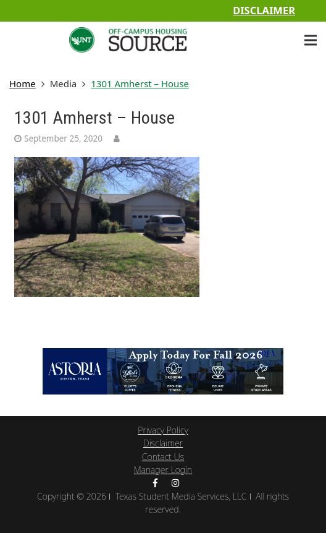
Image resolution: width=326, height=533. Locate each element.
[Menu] (310, 40)
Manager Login (163, 469)
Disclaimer (264, 10)
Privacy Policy (163, 430)
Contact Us (163, 457)
